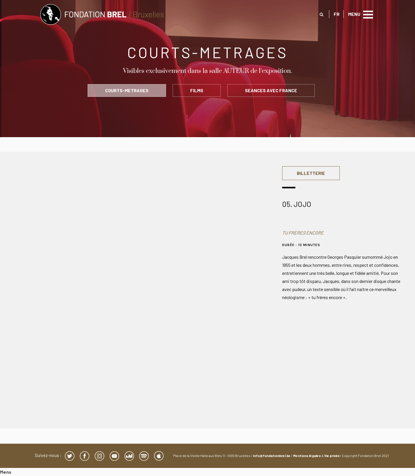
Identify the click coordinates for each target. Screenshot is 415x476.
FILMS (196, 90)
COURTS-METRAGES (126, 90)
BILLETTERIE (311, 173)
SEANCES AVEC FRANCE (271, 90)
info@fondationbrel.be (271, 456)
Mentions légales (307, 456)
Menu (5, 472)
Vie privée (332, 456)
